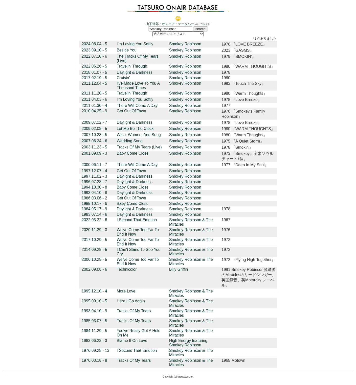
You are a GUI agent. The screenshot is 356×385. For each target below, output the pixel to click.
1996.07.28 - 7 (94, 182)
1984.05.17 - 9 (94, 209)
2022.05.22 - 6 (94, 220)
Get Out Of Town (131, 111)
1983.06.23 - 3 (94, 340)
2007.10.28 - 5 (94, 135)
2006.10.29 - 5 (94, 259)
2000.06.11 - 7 (94, 165)
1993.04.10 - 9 (94, 311)
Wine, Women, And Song (139, 135)
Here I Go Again (131, 301)
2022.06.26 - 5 (94, 66)
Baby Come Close (133, 153)
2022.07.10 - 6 (94, 56)
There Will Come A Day (137, 105)
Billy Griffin (178, 269)
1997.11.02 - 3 (94, 176)
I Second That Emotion (137, 220)
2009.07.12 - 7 (94, 122)
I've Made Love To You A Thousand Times (138, 85)
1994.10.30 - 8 (94, 187)
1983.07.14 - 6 (94, 214)
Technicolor (127, 269)
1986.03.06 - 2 (94, 198)
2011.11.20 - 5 (94, 93)
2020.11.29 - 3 (94, 230)
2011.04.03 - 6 (94, 99)
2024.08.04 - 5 (94, 44)
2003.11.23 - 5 (94, 147)
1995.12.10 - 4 (94, 291)
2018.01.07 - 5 (94, 72)
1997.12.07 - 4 (94, 171)
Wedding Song (130, 141)
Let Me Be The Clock (135, 128)
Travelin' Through (132, 66)
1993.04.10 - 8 (94, 193)
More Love (126, 291)
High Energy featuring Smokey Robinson (188, 342)
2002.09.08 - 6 (94, 269)
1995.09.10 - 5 (94, 301)
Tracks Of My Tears (134, 311)
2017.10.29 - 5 (94, 240)
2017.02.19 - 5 (94, 78)
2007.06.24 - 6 (94, 141)
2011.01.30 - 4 (94, 105)
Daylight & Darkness (135, 72)
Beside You (126, 50)
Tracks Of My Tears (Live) (139, 147)
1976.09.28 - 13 (95, 350)
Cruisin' (123, 78)
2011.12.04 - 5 (94, 83)
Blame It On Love (132, 340)
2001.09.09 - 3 (94, 153)
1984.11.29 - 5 (94, 331)
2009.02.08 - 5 (94, 128)
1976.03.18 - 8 (94, 360)
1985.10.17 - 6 (94, 203)
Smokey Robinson (185, 44)
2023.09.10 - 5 (94, 50)
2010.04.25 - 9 (94, 111)
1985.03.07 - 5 (94, 321)
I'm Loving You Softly (135, 44)
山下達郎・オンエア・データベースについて (178, 24)
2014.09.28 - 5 (94, 249)
